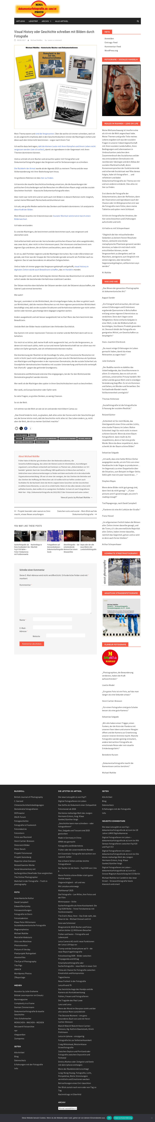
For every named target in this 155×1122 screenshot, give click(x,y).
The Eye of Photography (25, 961)
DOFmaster (19, 813)
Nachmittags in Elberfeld (69, 1094)
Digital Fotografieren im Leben (72, 801)
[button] (16, 428)
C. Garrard (18, 801)
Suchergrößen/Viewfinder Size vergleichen (33, 873)
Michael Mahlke (36, 40)
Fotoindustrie (20, 829)
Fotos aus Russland (23, 837)
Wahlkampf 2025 (65, 890)
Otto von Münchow (22, 941)
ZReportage (19, 977)
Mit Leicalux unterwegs (68, 886)
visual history (42, 442)
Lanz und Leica (64, 1004)
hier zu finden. (47, 178)
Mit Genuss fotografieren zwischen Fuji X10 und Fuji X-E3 (120, 843)
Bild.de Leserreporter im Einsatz (28, 995)
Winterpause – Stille (67, 901)
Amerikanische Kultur (24, 898)
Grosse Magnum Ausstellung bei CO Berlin (121, 873)
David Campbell (21, 902)
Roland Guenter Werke (24, 865)
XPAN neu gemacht (66, 841)
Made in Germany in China (69, 837)
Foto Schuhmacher (22, 1018)
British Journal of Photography (28, 797)
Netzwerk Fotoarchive (24, 1026)
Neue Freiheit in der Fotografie (72, 981)
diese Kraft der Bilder (23, 209)
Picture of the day (22, 949)
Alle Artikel (61, 21)
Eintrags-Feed (111, 42)
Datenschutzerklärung (123, 1118)
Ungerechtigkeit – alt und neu (71, 882)
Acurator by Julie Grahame (26, 991)
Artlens (20, 21)
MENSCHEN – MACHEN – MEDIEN (29, 1022)
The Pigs (18, 965)
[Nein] (151, 1118)
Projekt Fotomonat (23, 853)
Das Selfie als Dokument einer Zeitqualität (77, 805)
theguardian (19, 1034)
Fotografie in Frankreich (25, 825)
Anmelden (109, 38)
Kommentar (26, 585)
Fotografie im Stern (23, 914)
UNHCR (17, 969)
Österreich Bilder (22, 845)
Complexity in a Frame (24, 1003)
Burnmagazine (21, 999)
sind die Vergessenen (44, 133)
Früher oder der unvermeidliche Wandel (75, 849)
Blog (16, 1056)
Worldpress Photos (23, 973)
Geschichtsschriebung (47, 439)
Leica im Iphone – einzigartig (71, 1036)
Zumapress (19, 1038)
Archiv (45, 21)
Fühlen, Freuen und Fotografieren (73, 996)
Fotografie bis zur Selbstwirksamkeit (75, 1040)
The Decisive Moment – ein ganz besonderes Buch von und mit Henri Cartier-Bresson (74, 1018)
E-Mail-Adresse (24, 630)
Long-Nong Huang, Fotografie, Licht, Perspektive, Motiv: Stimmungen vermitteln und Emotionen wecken (75, 1076)
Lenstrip (33, 21)
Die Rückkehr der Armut (24, 168)
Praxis (32, 435)
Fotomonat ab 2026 (67, 809)
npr (15, 1030)
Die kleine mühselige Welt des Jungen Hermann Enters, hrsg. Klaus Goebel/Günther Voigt (75, 816)
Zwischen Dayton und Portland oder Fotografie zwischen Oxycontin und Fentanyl (74, 1054)
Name (23, 620)
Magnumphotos (21, 929)
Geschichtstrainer (67, 439)
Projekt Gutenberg (22, 857)
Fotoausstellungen (23, 910)
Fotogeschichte (21, 821)
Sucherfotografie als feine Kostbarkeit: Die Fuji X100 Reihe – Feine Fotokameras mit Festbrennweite (22, 549)
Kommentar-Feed (113, 46)
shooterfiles (19, 957)
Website (36, 636)
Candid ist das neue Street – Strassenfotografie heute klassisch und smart (119, 880)
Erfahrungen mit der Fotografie (28, 1064)
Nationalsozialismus (24, 442)
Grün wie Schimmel (66, 923)
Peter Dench (19, 849)
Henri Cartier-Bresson (24, 841)
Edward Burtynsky (22, 906)
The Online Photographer (26, 877)
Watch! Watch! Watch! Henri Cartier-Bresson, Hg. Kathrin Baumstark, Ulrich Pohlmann (76, 1029)
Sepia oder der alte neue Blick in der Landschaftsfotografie (88, 547)
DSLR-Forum (20, 817)
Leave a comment (55, 40)
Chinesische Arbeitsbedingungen (29, 805)
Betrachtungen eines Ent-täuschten (74, 1083)
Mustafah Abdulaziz (23, 937)
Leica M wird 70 (64, 985)
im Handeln (67, 269)
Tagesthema (64, 977)
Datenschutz (20, 1060)
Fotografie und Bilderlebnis (70, 845)
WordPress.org (111, 50)
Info (16, 1068)
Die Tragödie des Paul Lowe (70, 1000)
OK (109, 1118)
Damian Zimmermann (24, 1007)
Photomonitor (21, 945)
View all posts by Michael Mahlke (77, 497)
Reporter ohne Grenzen (25, 861)
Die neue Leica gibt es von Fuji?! (72, 797)
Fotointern (19, 833)
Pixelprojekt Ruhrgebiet (25, 953)
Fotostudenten (21, 918)
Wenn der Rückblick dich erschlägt (73, 1069)
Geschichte (29, 439)
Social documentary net (25, 869)
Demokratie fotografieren (26, 809)
